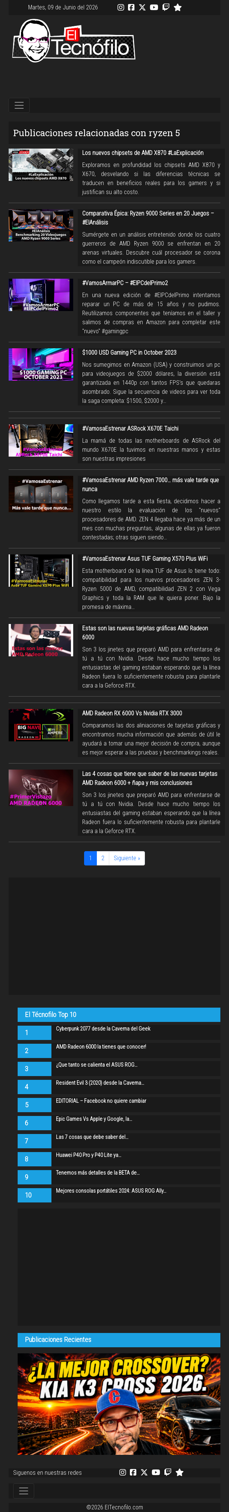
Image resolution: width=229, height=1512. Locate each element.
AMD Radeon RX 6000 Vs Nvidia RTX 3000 (132, 713)
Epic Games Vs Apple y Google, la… (94, 1119)
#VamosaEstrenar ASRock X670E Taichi (130, 428)
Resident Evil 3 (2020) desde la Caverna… (100, 1083)
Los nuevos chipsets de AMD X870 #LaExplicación (142, 152)
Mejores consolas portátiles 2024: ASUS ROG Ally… (111, 1191)
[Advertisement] (114, 81)
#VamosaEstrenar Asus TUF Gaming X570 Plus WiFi (145, 558)
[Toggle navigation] (19, 105)
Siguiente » (127, 858)
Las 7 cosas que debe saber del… (92, 1137)
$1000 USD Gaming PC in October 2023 (129, 352)
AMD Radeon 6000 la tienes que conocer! (101, 1047)
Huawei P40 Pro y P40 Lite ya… (88, 1155)
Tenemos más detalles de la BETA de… (98, 1173)
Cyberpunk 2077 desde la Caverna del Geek (103, 1029)
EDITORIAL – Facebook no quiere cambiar (101, 1101)
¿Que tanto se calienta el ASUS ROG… (96, 1065)
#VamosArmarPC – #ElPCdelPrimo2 (125, 283)
